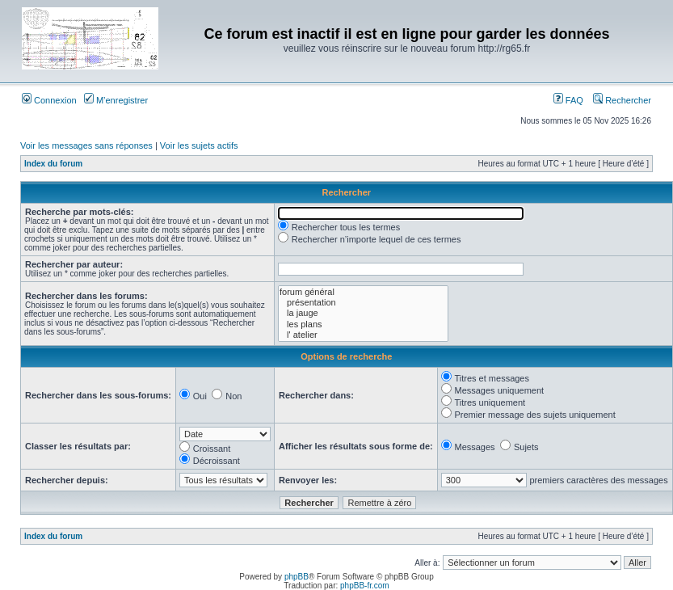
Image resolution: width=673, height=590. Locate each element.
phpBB (296, 576)
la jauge (363, 313)
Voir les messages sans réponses (86, 145)
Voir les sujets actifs (199, 145)
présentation (363, 302)
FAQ (568, 100)
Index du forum (53, 163)
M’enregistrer (116, 100)
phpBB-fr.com (364, 585)
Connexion (49, 100)
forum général (363, 292)
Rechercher (622, 100)
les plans (363, 324)
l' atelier (363, 335)
